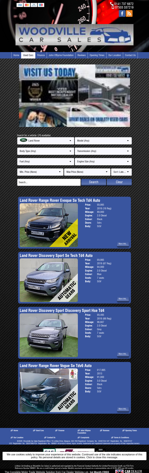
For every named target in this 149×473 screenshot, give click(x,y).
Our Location (114, 55)
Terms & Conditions (120, 437)
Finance (41, 55)
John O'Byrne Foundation (61, 55)
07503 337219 (124, 7)
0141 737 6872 (123, 4)
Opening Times (97, 55)
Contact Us (130, 55)
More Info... (123, 244)
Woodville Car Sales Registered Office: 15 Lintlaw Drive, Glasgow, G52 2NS (50, 441)
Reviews (82, 55)
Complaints (83, 437)
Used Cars (28, 55)
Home (16, 55)
